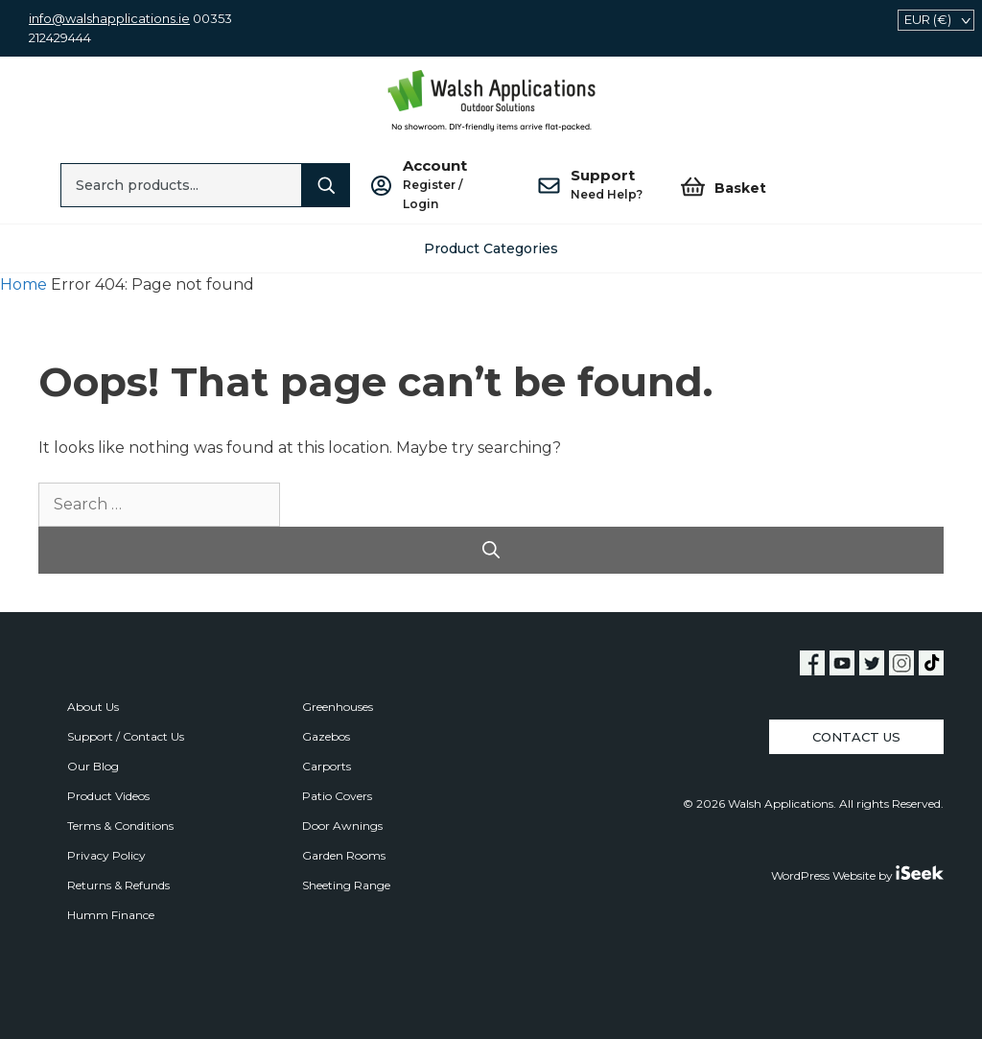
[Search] (326, 185)
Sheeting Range (346, 885)
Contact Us (856, 736)
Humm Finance (110, 915)
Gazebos (326, 736)
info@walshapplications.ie (109, 18)
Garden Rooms (344, 855)
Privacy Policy (106, 855)
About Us (93, 706)
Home (23, 284)
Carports (326, 766)
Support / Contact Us (125, 736)
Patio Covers (337, 796)
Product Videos (108, 796)
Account (451, 185)
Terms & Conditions (120, 825)
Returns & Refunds (118, 885)
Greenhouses (337, 706)
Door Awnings (342, 825)
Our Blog (93, 766)
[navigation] (936, 20)
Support (607, 185)
